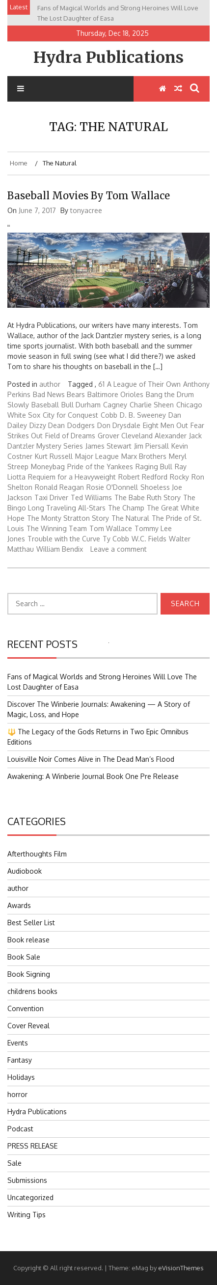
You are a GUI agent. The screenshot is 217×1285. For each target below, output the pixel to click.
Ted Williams (91, 497)
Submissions (27, 1180)
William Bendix (59, 549)
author (49, 384)
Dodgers (81, 425)
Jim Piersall (151, 446)
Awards (19, 905)
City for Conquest (70, 415)
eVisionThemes (181, 1268)
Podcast (20, 1128)
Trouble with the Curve (63, 539)
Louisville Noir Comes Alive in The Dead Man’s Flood (90, 759)
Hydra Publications (108, 57)
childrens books (32, 991)
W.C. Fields (149, 539)
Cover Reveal (28, 1025)
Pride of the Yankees (100, 466)
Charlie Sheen (152, 405)
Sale (14, 1163)
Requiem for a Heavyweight (72, 477)
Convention (25, 1008)
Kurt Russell (54, 456)
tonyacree (86, 210)
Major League (97, 456)
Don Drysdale (118, 425)
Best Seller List (31, 922)
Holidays (21, 1077)
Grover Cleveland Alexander (142, 435)
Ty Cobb (116, 539)
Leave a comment (118, 549)
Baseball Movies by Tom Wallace (88, 195)
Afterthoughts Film (37, 854)
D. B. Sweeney (143, 415)
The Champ (126, 508)
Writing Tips (26, 1214)
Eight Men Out (165, 425)
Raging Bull (154, 466)
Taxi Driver (51, 497)
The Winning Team (57, 528)
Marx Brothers (143, 456)
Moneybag (48, 466)
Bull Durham (81, 405)
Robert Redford (142, 477)
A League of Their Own (144, 384)
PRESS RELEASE (32, 1146)
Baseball (45, 405)
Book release (28, 940)
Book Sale (23, 957)
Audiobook (24, 871)
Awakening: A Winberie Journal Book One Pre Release (93, 776)
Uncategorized (30, 1197)
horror (17, 1094)
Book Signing (28, 974)
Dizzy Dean (47, 425)
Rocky (179, 477)
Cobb (109, 415)
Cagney (115, 405)
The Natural (130, 518)
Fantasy (19, 1060)
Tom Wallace (110, 528)
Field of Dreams (70, 435)
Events (17, 1043)
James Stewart (108, 446)
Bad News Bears (59, 394)
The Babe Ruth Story (147, 497)
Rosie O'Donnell (112, 487)
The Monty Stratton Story (68, 518)
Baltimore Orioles (115, 394)
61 (101, 384)
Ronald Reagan (59, 487)
